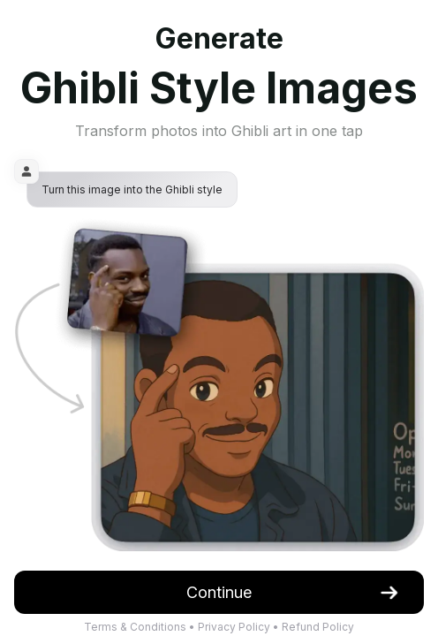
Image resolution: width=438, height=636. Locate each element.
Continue (292, 592)
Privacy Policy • (240, 626)
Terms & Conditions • (141, 626)
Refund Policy (318, 626)
